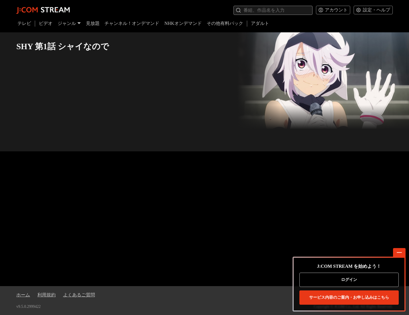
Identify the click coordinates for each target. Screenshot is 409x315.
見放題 (93, 23)
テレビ (24, 23)
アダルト (260, 23)
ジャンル (69, 23)
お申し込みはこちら (349, 297)
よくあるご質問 (79, 294)
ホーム (23, 294)
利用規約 (46, 294)
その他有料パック (225, 23)
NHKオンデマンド (183, 23)
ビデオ (46, 23)
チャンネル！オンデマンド (131, 23)
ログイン (349, 280)
